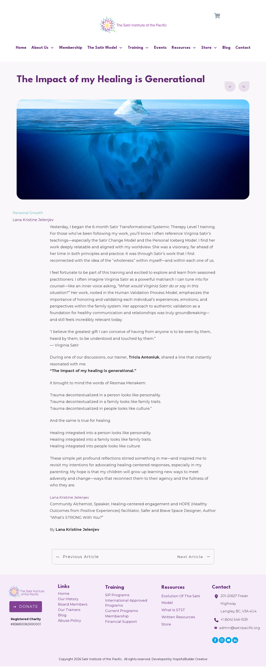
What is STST (173, 610)
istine (68, 497)
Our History (68, 599)
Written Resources (178, 617)
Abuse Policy (69, 620)
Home (63, 593)
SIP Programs (117, 595)
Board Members (72, 604)
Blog (62, 615)
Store (166, 624)
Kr (61, 497)
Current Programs (121, 611)
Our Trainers (69, 610)
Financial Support (121, 621)
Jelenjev (81, 497)
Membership (117, 616)
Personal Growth (28, 213)
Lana (54, 497)
